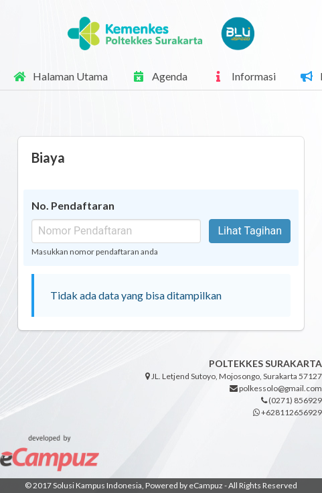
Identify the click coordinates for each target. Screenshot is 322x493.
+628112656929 (287, 412)
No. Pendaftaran (72, 205)
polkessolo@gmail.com (276, 388)
